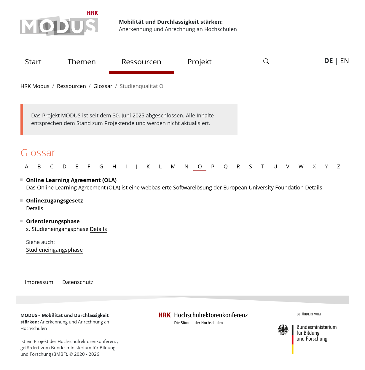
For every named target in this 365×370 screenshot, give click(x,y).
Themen (82, 61)
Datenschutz (77, 282)
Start (35, 59)
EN (344, 60)
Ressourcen (141, 61)
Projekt (199, 61)
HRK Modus (35, 86)
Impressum (39, 282)
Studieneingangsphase (54, 249)
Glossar (102, 86)
